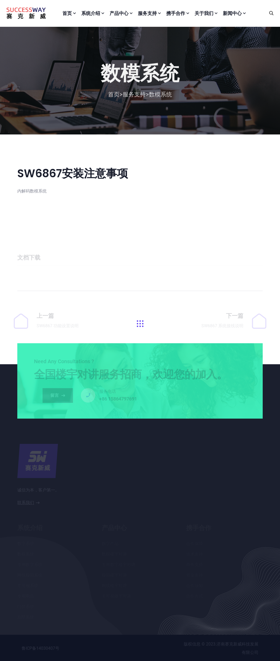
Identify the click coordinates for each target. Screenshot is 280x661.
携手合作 (175, 13)
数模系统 (160, 95)
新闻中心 (232, 13)
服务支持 (147, 13)
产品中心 (119, 13)
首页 (67, 13)
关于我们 (204, 13)
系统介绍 (90, 13)
